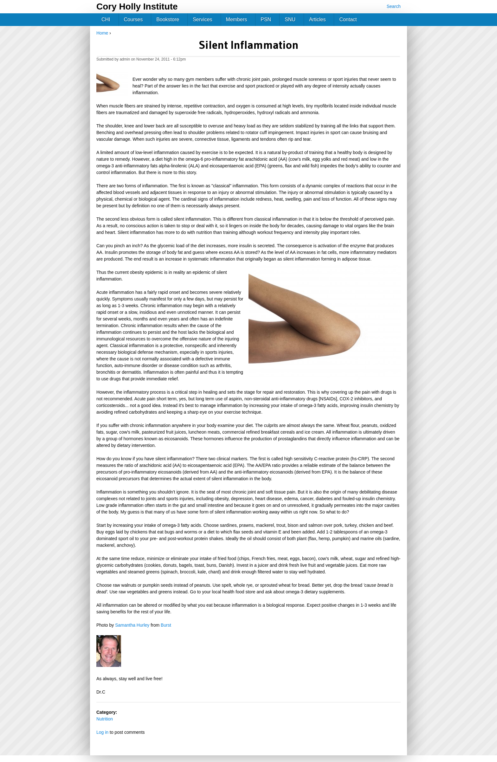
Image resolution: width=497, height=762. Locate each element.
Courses (133, 19)
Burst (166, 625)
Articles (317, 19)
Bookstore (167, 19)
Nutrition (104, 718)
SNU (290, 19)
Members (236, 19)
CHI (105, 19)
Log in (102, 732)
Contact (348, 19)
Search (394, 6)
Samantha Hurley (132, 625)
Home (102, 33)
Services (202, 19)
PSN (266, 19)
